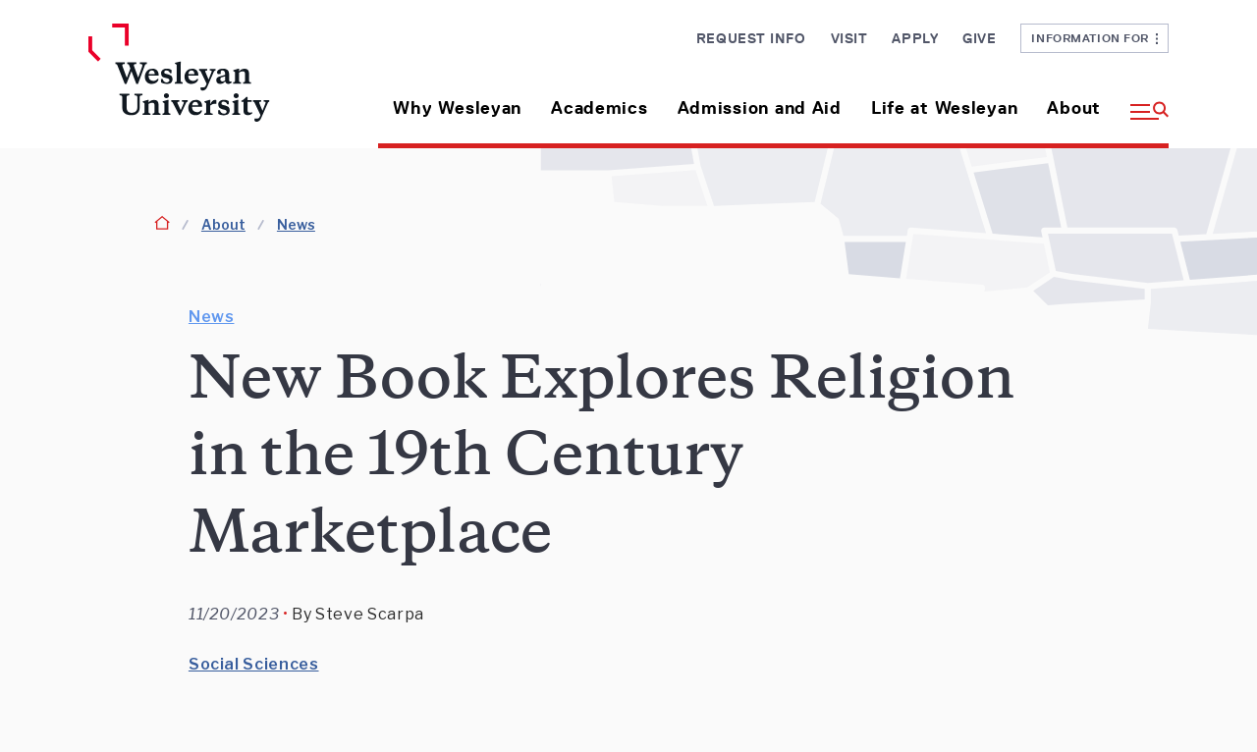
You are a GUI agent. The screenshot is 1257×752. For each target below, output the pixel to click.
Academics (599, 108)
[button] (1142, 100)
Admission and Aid (760, 108)
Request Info (751, 38)
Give (979, 38)
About (1074, 108)
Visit (849, 38)
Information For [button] (1094, 37)
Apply (915, 38)
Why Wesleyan (457, 108)
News (296, 224)
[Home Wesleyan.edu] (213, 86)
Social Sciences (254, 664)
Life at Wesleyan (944, 108)
